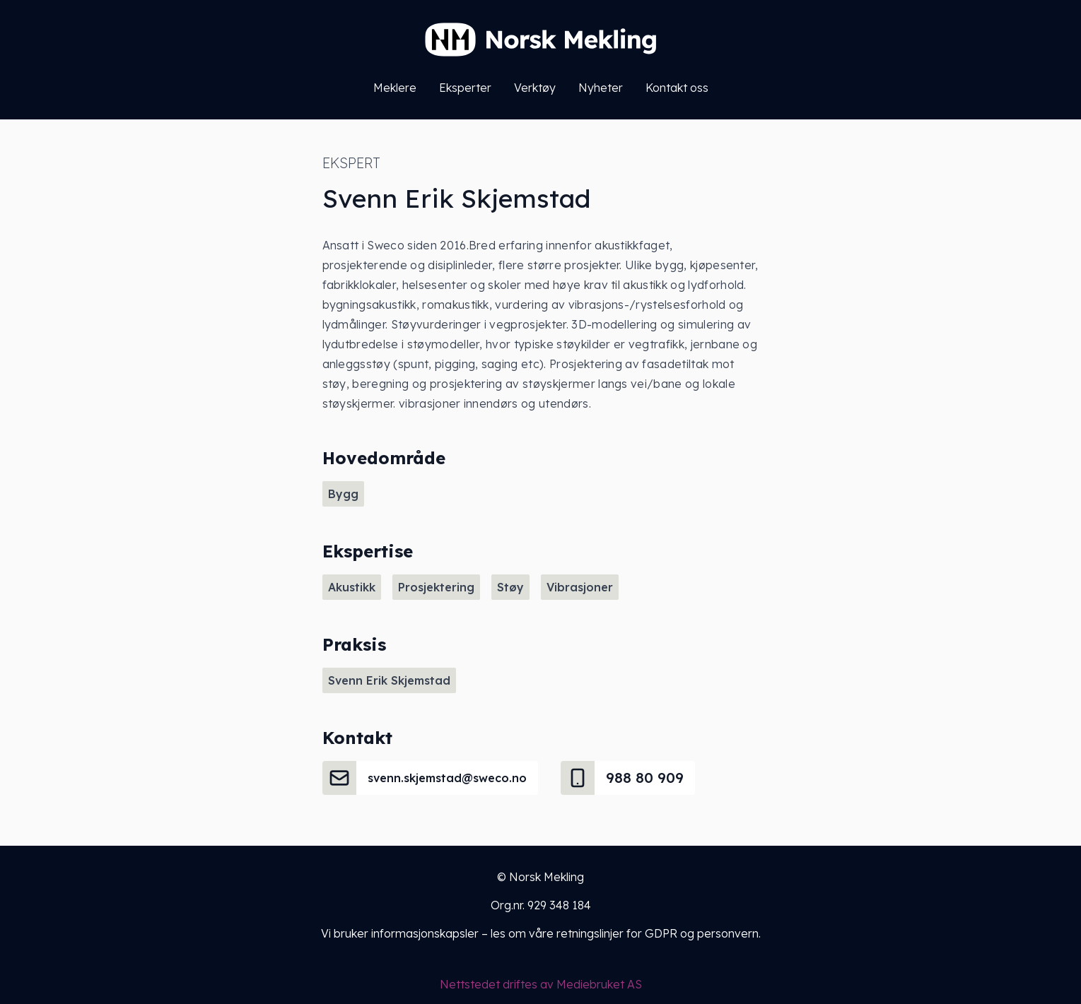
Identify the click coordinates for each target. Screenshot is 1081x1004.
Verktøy (535, 88)
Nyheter (600, 88)
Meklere (394, 88)
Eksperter (465, 88)
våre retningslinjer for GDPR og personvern (644, 933)
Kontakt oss (676, 88)
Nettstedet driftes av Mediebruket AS (541, 984)
